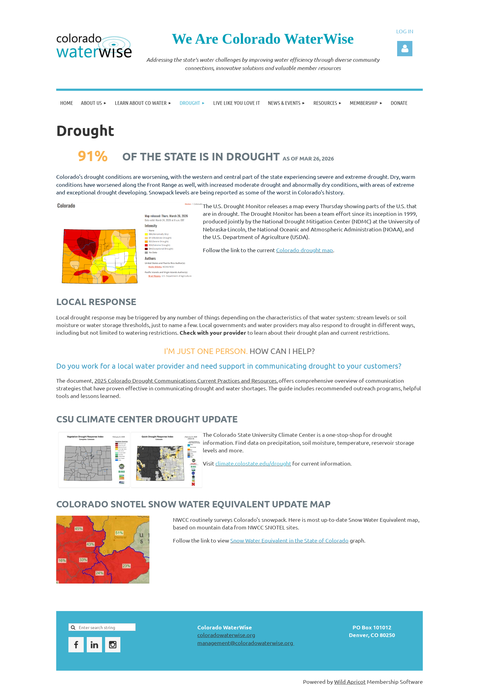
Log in (404, 48)
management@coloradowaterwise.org (245, 642)
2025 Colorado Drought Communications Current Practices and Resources (185, 380)
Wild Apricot (350, 681)
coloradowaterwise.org (226, 635)
